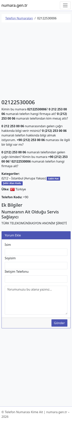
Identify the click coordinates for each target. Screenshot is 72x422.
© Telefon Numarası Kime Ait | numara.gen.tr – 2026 (36, 414)
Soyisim (10, 258)
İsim (8, 245)
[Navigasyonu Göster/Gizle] (65, 5)
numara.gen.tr (15, 5)
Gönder (59, 323)
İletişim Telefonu (17, 271)
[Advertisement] (36, 61)
